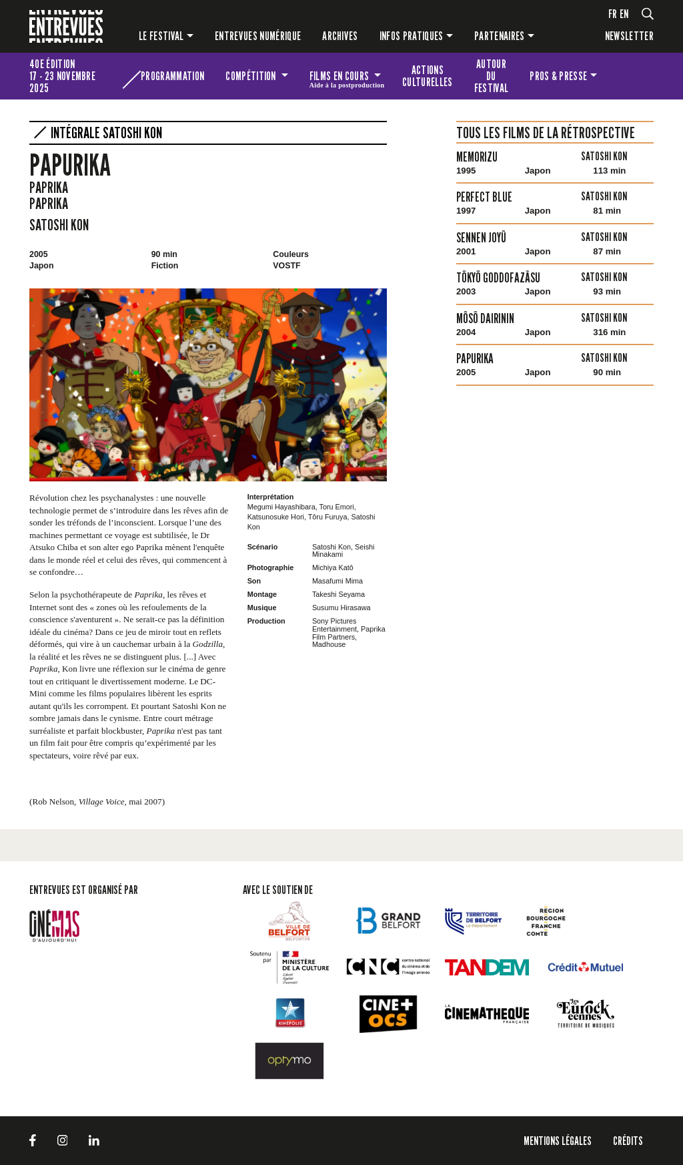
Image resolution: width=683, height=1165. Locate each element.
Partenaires (499, 36)
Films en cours (347, 78)
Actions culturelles (427, 76)
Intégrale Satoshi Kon (106, 133)
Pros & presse (558, 76)
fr (613, 14)
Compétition (251, 76)
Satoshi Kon (59, 224)
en (624, 14)
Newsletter (629, 36)
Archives (340, 36)
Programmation (172, 76)
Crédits (628, 1141)
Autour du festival (491, 76)
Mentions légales (558, 1141)
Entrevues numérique (258, 36)
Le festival (161, 36)
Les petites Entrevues (631, 76)
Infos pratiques (412, 36)
